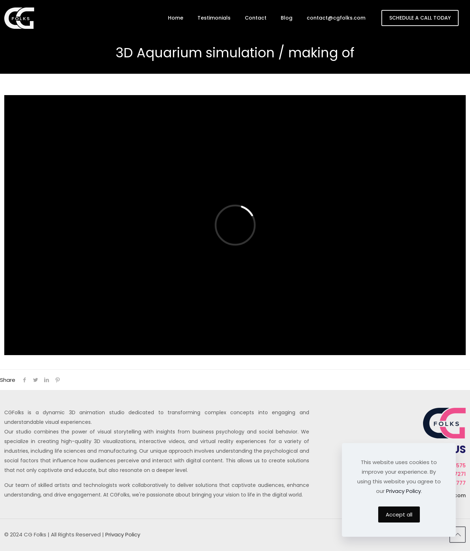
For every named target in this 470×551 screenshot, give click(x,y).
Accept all (399, 514)
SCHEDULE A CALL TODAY (420, 17)
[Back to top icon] (457, 534)
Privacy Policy (122, 534)
